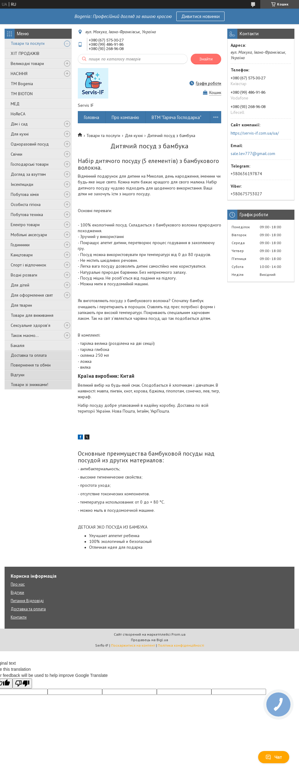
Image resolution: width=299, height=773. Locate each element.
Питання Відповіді (27, 600)
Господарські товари (30, 164)
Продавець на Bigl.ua (149, 640)
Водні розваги (24, 275)
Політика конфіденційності (181, 645)
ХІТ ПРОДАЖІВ (25, 53)
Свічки (16, 154)
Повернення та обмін (31, 365)
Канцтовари (22, 255)
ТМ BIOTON (22, 93)
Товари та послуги (28, 43)
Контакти (19, 617)
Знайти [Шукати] (206, 59)
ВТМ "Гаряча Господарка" (176, 117)
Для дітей (20, 285)
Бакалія (17, 345)
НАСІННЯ (19, 73)
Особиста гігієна (26, 204)
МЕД (15, 104)
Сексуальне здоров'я (30, 325)
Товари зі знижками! (29, 384)
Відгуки (17, 374)
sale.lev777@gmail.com (253, 153)
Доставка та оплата (29, 355)
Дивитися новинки (200, 16)
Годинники (20, 244)
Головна (91, 117)
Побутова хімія (25, 194)
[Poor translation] (22, 683)
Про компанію (125, 117)
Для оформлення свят (32, 295)
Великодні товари (27, 63)
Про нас (18, 584)
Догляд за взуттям (28, 174)
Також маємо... (25, 335)
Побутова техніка (27, 214)
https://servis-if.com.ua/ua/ (255, 133)
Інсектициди (22, 184)
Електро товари (25, 224)
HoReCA (18, 114)
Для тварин (21, 305)
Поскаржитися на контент (133, 645)
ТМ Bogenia (22, 83)
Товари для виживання (32, 315)
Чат (273, 757)
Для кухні (20, 134)
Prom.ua (178, 634)
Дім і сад (19, 124)
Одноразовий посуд (30, 144)
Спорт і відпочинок (28, 265)
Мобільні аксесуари (29, 234)
